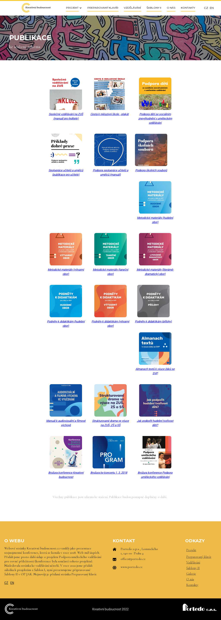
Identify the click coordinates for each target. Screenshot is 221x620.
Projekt (191, 550)
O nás (190, 579)
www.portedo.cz (131, 567)
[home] (36, 7)
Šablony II (193, 568)
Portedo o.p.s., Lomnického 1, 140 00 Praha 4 (139, 551)
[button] (72, 7)
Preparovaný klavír (198, 557)
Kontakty (192, 585)
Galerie (191, 574)
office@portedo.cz (133, 559)
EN (12, 583)
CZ (6, 583)
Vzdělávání (193, 562)
